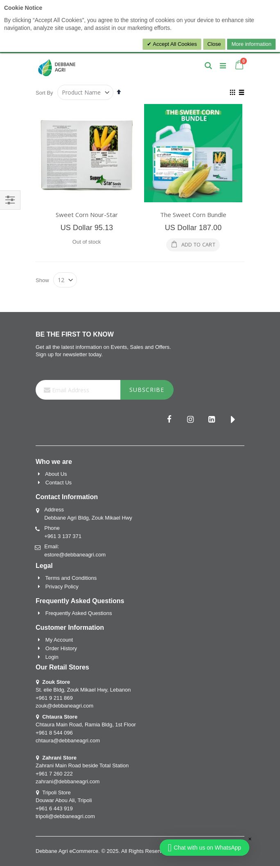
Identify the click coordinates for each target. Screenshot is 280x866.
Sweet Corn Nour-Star (87, 214)
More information (251, 44)
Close (214, 44)
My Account (59, 640)
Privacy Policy (62, 586)
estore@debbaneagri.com (75, 555)
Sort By (44, 93)
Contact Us (58, 482)
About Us (56, 474)
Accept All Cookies (174, 44)
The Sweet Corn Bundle (193, 214)
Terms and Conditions (71, 578)
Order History (61, 648)
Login (52, 657)
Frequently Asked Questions (78, 613)
